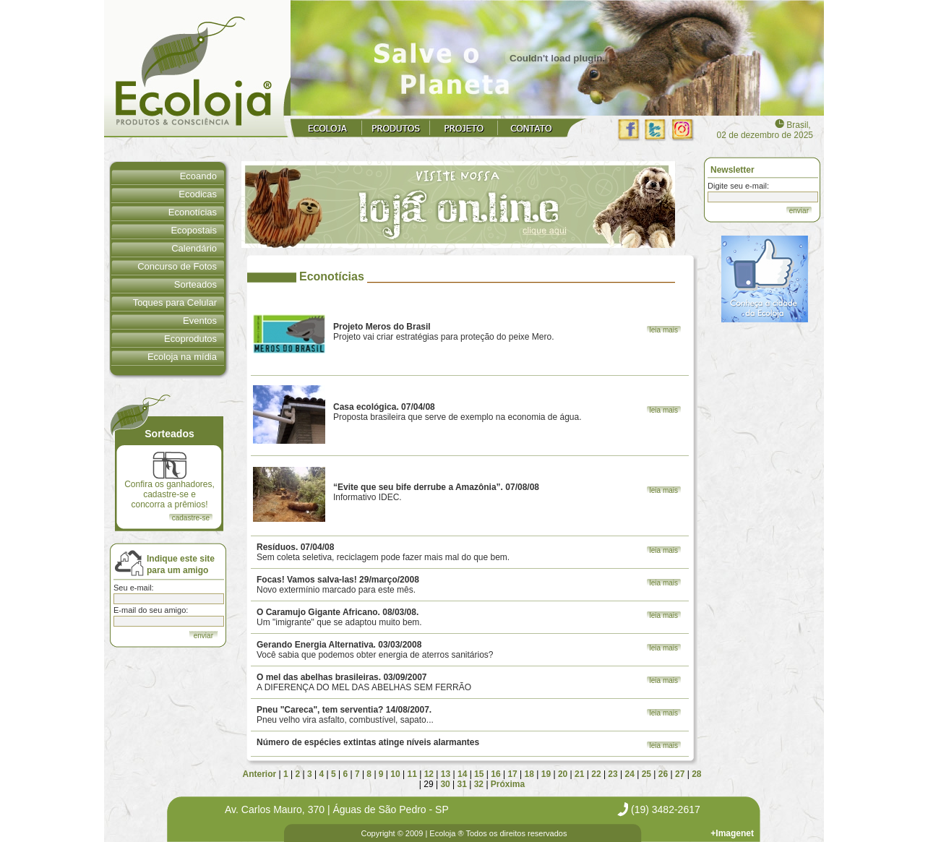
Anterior (260, 774)
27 (679, 774)
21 (579, 774)
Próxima (508, 784)
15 (479, 774)
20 (562, 774)
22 (596, 774)
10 (395, 774)
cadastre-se (191, 518)
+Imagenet (732, 833)
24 (630, 774)
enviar (799, 211)
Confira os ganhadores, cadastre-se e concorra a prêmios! (169, 481)
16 (495, 774)
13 (445, 774)
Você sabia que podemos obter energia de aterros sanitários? (375, 650)
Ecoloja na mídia (182, 356)
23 (612, 774)
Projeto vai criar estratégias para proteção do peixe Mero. (443, 332)
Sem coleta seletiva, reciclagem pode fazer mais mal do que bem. (383, 552)
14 (462, 774)
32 (479, 784)
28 (696, 774)
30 (445, 784)
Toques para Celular (175, 302)
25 (646, 774)
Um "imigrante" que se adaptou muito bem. (339, 617)
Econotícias (192, 212)
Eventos (200, 320)
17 (512, 774)
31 (462, 784)
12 (429, 774)
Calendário (194, 248)
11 (411, 774)
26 (663, 774)
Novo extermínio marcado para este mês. (338, 585)
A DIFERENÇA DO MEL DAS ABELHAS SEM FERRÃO (364, 682)
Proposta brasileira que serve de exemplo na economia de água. (457, 412)
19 (546, 774)
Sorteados (195, 284)
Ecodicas (198, 194)
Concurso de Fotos (177, 266)
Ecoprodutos (190, 338)
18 (529, 774)
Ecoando (198, 176)
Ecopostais (194, 230)
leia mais (664, 330)
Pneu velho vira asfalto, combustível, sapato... (345, 715)
